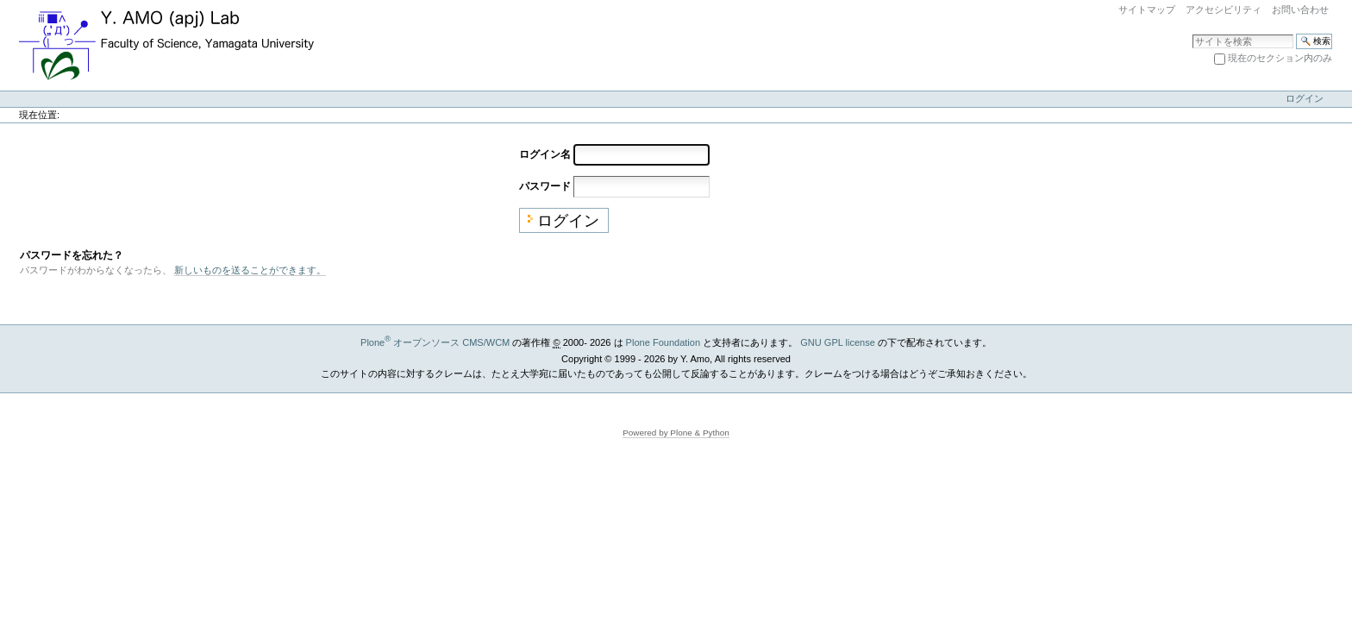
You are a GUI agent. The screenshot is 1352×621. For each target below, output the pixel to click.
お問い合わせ (1300, 9)
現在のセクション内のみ (1280, 58)
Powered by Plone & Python (676, 432)
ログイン (1305, 98)
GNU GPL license (837, 342)
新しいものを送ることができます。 (250, 270)
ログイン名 (545, 153)
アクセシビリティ (1223, 9)
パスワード (545, 185)
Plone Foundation (663, 342)
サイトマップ (1146, 9)
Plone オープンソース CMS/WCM (435, 342)
